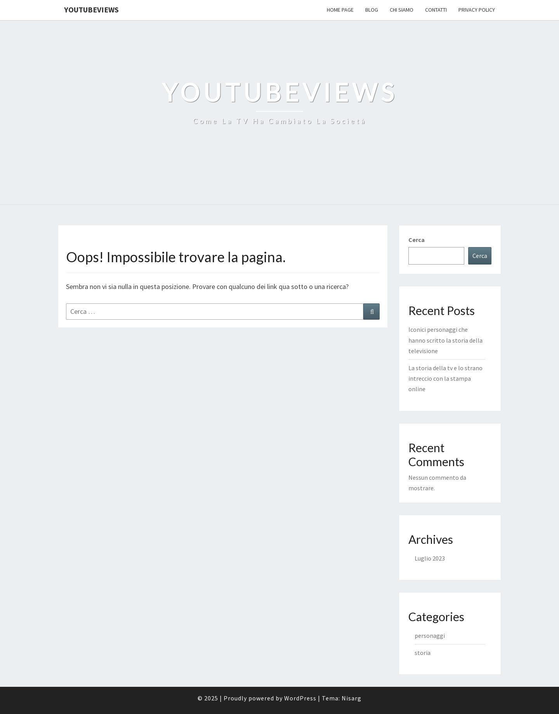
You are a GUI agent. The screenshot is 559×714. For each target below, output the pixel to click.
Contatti (436, 9)
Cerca (416, 240)
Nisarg (351, 698)
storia (423, 653)
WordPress (300, 698)
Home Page (340, 9)
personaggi (430, 635)
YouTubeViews (91, 9)
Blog (371, 9)
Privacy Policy (476, 9)
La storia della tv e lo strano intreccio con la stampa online (445, 378)
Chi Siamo (401, 9)
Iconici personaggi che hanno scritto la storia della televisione (445, 340)
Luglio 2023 (430, 558)
